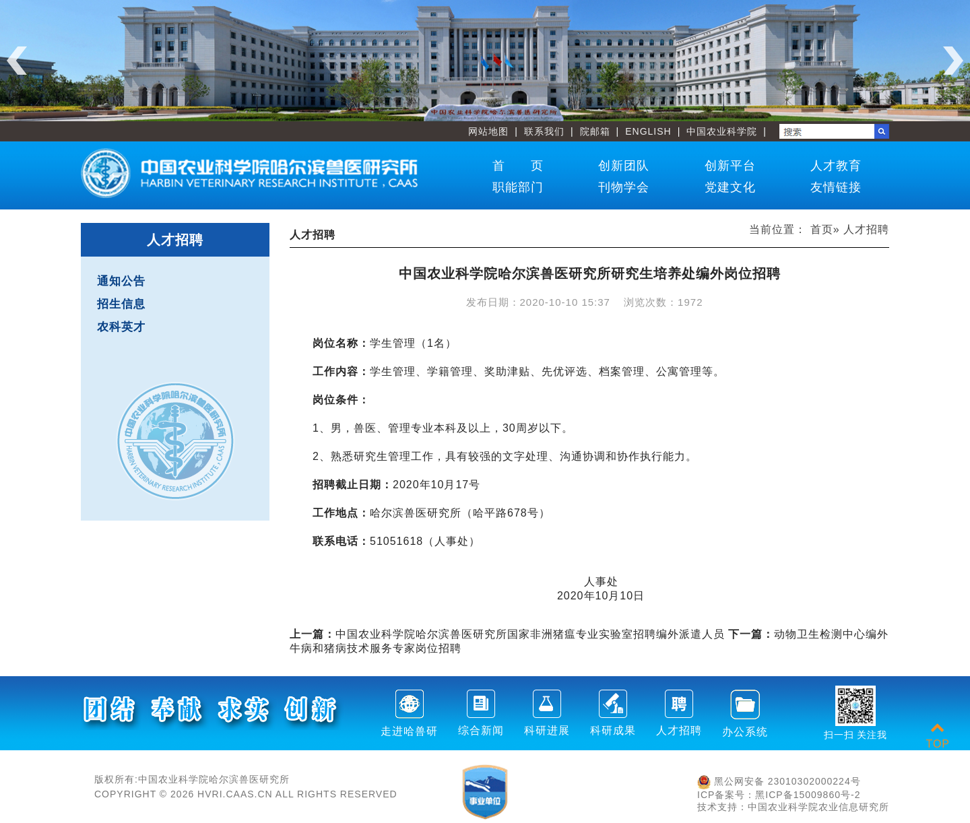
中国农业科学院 (721, 131)
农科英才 (121, 327)
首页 (821, 229)
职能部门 (518, 187)
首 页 (518, 165)
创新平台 (730, 165)
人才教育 (836, 165)
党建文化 (730, 187)
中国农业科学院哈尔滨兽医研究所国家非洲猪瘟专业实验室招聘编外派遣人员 (507, 634)
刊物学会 (623, 187)
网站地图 (488, 131)
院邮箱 (595, 131)
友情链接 (836, 187)
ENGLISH (648, 131)
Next (953, 60)
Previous (17, 60)
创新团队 (623, 165)
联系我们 (544, 131)
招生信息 (121, 304)
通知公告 (121, 281)
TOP (938, 736)
